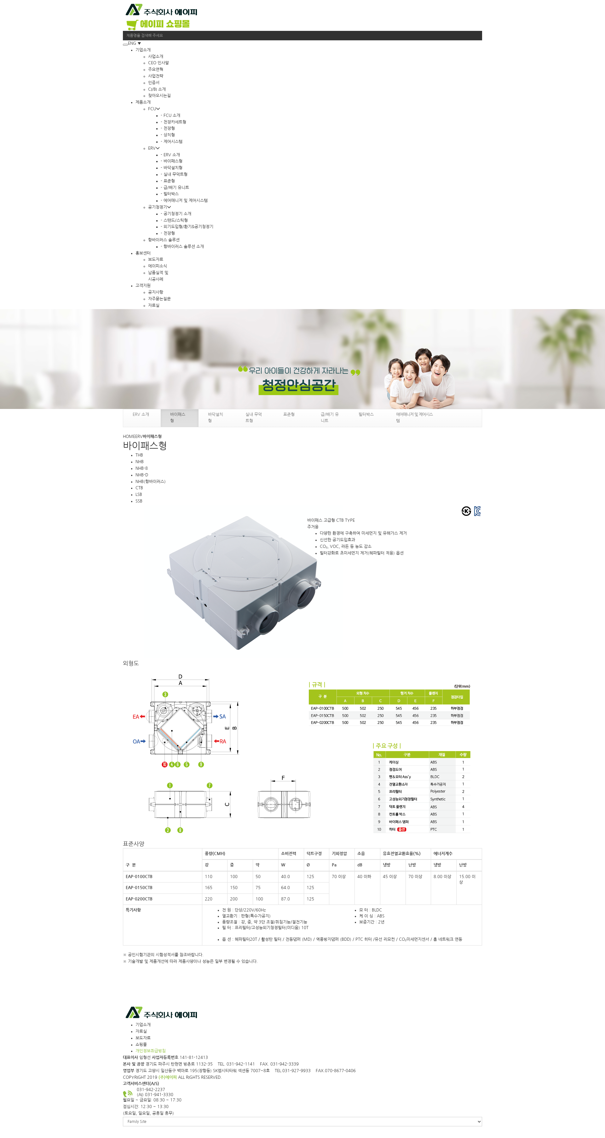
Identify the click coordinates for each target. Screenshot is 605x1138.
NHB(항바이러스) (150, 482)
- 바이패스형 (171, 161)
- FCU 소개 (170, 115)
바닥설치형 (215, 417)
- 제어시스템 (171, 142)
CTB (139, 488)
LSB (138, 494)
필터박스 (366, 414)
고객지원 (143, 286)
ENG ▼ (134, 43)
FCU (154, 109)
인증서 (153, 83)
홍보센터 (143, 253)
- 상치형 (168, 135)
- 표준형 (168, 181)
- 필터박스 (170, 194)
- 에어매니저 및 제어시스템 (184, 200)
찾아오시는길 (159, 96)
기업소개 (143, 50)
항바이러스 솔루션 (164, 240)
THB (139, 455)
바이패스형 (177, 417)
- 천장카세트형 (173, 122)
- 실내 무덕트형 (174, 174)
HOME (129, 436)
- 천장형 (168, 128)
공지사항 (155, 292)
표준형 (289, 414)
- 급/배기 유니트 (175, 188)
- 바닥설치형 (171, 168)
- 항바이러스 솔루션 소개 (182, 246)
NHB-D (141, 475)
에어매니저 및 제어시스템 (414, 417)
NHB (139, 462)
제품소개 (143, 102)
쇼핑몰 (141, 1045)
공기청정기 (159, 207)
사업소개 (155, 57)
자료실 (153, 305)
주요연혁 (155, 69)
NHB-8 (141, 468)
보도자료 (155, 259)
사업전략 (155, 76)
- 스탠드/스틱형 (174, 220)
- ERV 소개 (170, 155)
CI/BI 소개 (157, 89)
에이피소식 (157, 266)
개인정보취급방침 (150, 1051)
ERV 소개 (141, 414)
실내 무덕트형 (253, 417)
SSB (138, 501)
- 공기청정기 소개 (176, 214)
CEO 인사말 (158, 63)
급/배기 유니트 (330, 417)
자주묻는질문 (159, 299)
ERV (154, 148)
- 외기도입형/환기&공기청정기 (187, 227)
